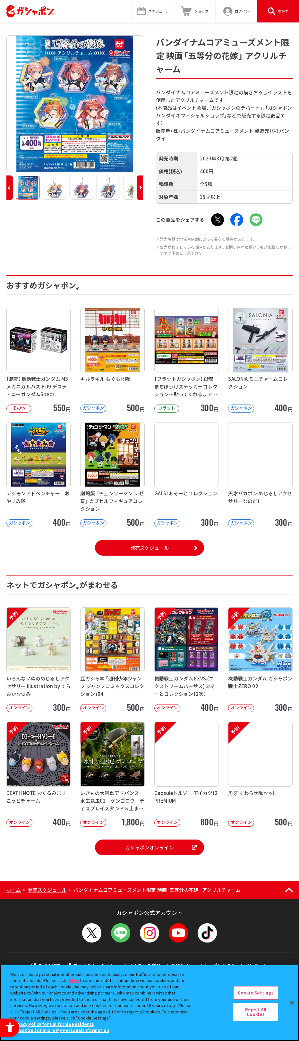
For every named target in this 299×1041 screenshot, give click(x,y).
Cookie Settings (256, 993)
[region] (149, 1003)
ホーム (13, 889)
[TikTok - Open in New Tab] (207, 933)
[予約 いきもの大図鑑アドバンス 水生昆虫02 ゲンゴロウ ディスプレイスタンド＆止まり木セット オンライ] (112, 774)
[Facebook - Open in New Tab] (236, 219)
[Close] (292, 1002)
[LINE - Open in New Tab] (256, 219)
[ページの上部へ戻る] (289, 890)
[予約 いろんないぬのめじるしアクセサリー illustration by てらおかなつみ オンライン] (38, 659)
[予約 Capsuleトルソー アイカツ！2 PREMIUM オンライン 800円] (186, 774)
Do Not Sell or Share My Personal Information (60, 1030)
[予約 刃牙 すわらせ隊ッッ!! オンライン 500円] (260, 774)
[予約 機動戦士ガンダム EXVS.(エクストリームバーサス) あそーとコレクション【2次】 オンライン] (186, 659)
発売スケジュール (149, 547)
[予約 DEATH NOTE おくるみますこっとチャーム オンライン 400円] (38, 774)
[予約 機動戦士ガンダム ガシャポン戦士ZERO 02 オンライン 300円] (260, 659)
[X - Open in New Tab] (217, 219)
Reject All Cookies (255, 1012)
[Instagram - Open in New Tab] (149, 933)
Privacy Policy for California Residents (53, 1024)
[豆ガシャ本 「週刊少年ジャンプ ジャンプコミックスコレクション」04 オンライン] (112, 659)
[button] (9, 187)
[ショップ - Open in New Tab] (195, 11)
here (74, 980)
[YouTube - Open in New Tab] (178, 933)
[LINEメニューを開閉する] (120, 933)
